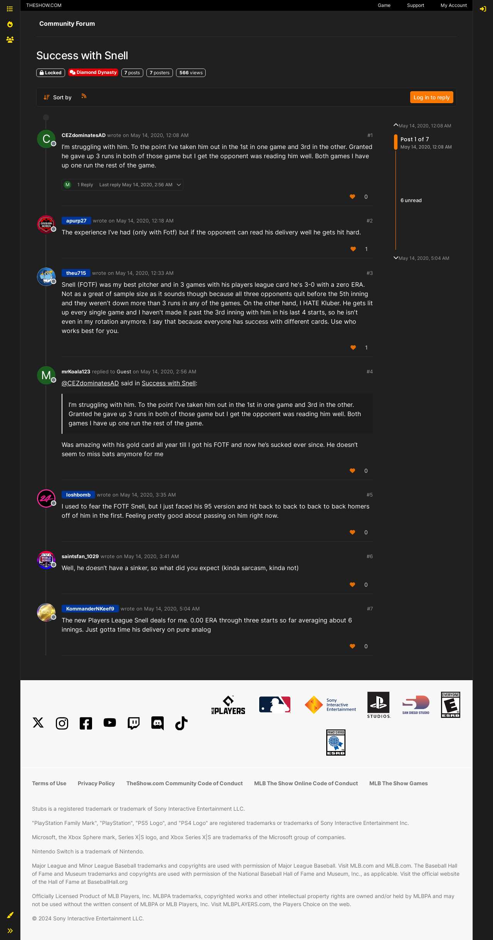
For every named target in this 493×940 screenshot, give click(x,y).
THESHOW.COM (44, 5)
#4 (370, 371)
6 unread (411, 200)
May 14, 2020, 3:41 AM (151, 556)
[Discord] (157, 723)
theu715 (76, 273)
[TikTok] (181, 723)
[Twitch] (133, 723)
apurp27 (76, 220)
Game (384, 5)
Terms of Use (49, 783)
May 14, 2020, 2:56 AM (168, 371)
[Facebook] (86, 723)
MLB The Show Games (398, 783)
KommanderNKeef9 (90, 608)
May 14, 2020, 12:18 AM (145, 220)
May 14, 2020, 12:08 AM (160, 135)
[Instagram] (62, 723)
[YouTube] (110, 723)
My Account (454, 5)
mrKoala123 (76, 371)
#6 (370, 556)
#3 (370, 273)
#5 (370, 495)
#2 (370, 220)
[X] (38, 723)
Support (415, 5)
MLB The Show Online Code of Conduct (306, 783)
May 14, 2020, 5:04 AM (172, 608)
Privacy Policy (96, 783)
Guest (124, 371)
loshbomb (78, 495)
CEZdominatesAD (84, 135)
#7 (370, 608)
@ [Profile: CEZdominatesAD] (90, 383)
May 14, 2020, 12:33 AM (145, 273)
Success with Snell (169, 383)
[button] (10, 915)
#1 (370, 135)
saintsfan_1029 (80, 556)
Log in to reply (432, 97)
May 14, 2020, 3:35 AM (148, 495)
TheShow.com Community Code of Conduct (184, 783)
